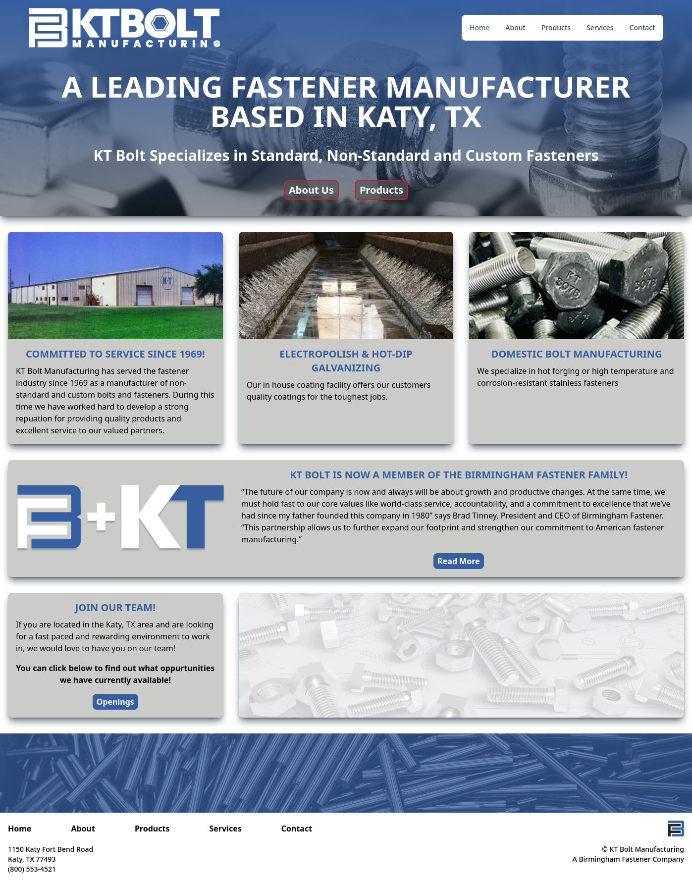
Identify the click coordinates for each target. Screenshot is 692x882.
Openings (115, 701)
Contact (642, 27)
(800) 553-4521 (32, 869)
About (515, 27)
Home (479, 27)
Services (600, 27)
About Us (311, 190)
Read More (458, 561)
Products (556, 27)
